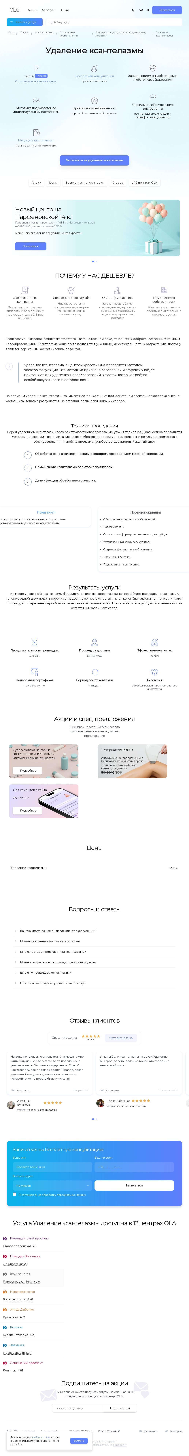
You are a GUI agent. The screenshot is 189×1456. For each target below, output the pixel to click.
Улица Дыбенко (22, 1309)
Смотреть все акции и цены (36, 81)
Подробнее (28, 770)
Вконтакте (22, 1090)
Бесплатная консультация (94, 76)
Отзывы (118, 182)
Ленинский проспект (26, 1363)
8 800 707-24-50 (109, 1431)
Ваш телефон (103, 1157)
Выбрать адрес (23, 1176)
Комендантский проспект (29, 1238)
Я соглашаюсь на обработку (52, 1195)
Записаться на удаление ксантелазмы (94, 160)
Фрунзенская (20, 1274)
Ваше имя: (20, 1157)
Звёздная (17, 1345)
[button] (93, 261)
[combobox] (52, 1185)
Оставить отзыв (121, 1038)
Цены (53, 182)
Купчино (16, 1327)
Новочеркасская (22, 1292)
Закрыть (79, 1440)
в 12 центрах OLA (144, 182)
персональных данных (71, 1195)
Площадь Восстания (25, 1256)
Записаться (167, 10)
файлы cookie (41, 1437)
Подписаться (120, 1408)
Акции (36, 182)
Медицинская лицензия (36, 140)
